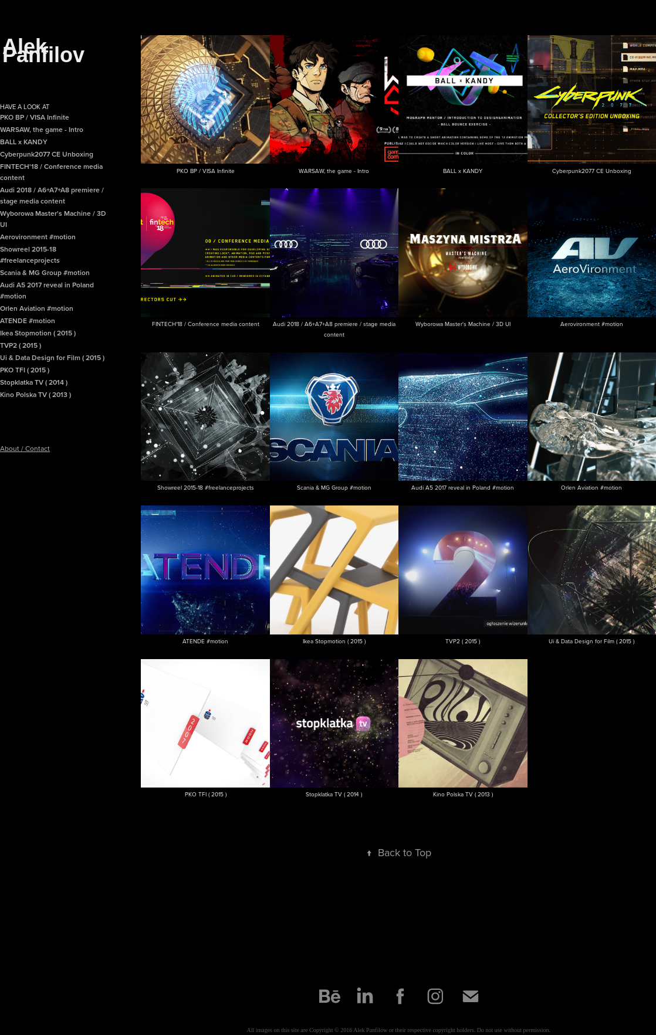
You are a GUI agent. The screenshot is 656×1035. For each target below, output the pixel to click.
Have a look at (24, 106)
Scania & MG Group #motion (45, 272)
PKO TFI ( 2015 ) (24, 370)
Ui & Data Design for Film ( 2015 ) (52, 357)
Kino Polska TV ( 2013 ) (35, 394)
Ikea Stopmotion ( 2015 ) (38, 333)
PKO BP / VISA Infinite (34, 117)
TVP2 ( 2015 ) (20, 345)
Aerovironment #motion (38, 237)
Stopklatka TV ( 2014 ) (33, 382)
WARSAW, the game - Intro (41, 129)
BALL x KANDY (24, 142)
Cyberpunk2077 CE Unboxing (46, 154)
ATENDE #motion (27, 320)
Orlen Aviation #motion (36, 308)
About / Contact (25, 448)
